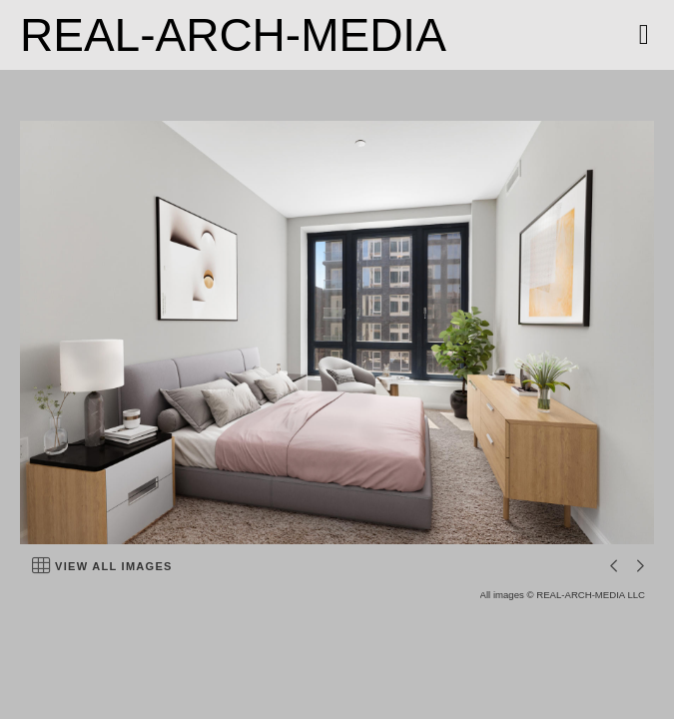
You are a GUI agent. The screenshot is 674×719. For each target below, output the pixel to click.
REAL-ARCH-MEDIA (233, 35)
